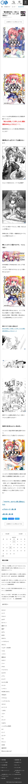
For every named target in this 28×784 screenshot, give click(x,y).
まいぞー (10, 17)
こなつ (3, 713)
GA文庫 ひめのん (6, 691)
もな (3, 738)
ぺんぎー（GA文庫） (6, 647)
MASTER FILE (18, 774)
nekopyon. (4, 694)
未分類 (3, 744)
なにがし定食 (5, 682)
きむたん (4, 644)
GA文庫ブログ (18, 762)
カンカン (4, 685)
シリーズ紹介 (5, 762)
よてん (3, 676)
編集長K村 (4, 748)
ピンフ (3, 732)
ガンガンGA (17, 767)
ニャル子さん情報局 (6, 726)
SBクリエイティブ (5, 770)
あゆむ (3, 635)
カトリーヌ (4, 707)
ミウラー (4, 654)
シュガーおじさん (6, 701)
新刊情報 (4, 759)
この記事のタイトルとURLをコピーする (14, 21)
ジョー (3, 663)
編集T (3, 628)
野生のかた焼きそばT (7, 751)
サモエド (4, 616)
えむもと (4, 704)
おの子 (3, 619)
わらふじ (4, 741)
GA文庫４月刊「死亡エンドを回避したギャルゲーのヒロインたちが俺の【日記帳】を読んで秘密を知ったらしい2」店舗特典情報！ (14, 582)
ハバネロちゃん (5, 641)
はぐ (3, 729)
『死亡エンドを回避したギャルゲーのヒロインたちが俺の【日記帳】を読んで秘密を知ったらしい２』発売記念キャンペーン (14, 568)
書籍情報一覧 (18, 759)
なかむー (4, 660)
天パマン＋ (4, 622)
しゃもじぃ (4, 688)
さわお (3, 666)
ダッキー (4, 719)
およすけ (4, 672)
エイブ (3, 613)
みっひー (4, 679)
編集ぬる (4, 657)
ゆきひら (4, 638)
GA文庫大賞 (4, 765)
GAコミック (4, 767)
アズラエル (4, 697)
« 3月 (3, 556)
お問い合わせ (17, 778)
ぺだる (3, 650)
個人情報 (3, 778)
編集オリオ (4, 625)
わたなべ (4, 610)
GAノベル (17, 765)
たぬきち (4, 723)
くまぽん (4, 710)
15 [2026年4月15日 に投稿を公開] (10, 547)
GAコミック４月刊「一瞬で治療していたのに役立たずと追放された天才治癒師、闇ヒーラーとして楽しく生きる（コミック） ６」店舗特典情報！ (14, 596)
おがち (3, 632)
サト (3, 716)
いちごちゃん (5, 669)
